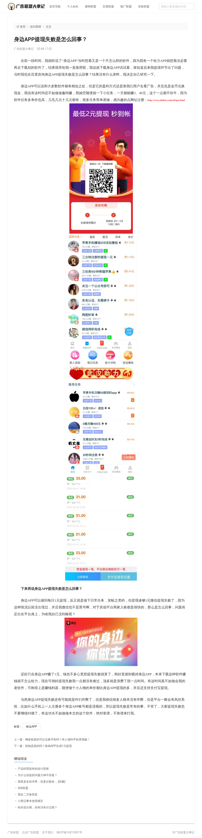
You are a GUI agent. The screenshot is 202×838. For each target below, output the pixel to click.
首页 (23, 26)
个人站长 (72, 6)
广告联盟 (13, 832)
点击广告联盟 (30, 832)
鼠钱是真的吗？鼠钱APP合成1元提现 (43, 745)
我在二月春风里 (27, 794)
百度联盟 (108, 6)
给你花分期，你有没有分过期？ (37, 807)
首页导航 (55, 6)
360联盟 (23, 788)
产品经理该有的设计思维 (33, 768)
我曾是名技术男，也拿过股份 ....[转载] (41, 781)
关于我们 (47, 832)
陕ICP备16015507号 (69, 832)
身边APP (31, 726)
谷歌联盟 (143, 6)
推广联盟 (126, 6)
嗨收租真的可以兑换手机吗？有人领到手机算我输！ (52, 739)
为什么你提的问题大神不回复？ (37, 775)
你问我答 (35, 26)
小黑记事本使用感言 (30, 801)
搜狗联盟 (90, 6)
